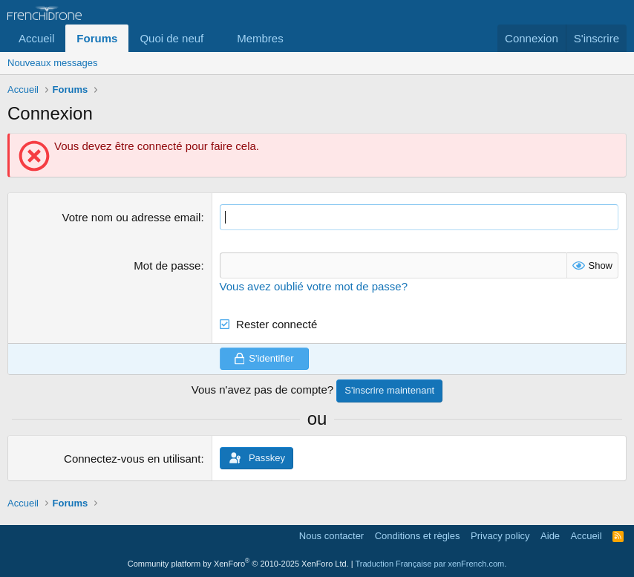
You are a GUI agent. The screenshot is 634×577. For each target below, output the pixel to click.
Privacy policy (500, 535)
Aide (550, 535)
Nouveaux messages (52, 62)
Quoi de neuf (171, 38)
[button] (215, 38)
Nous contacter (331, 535)
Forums (96, 38)
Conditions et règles (417, 535)
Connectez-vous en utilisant (132, 458)
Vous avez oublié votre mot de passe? (314, 286)
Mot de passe (167, 265)
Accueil (36, 38)
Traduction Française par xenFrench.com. (430, 563)
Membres (260, 38)
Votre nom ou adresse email (131, 217)
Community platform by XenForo (238, 563)
